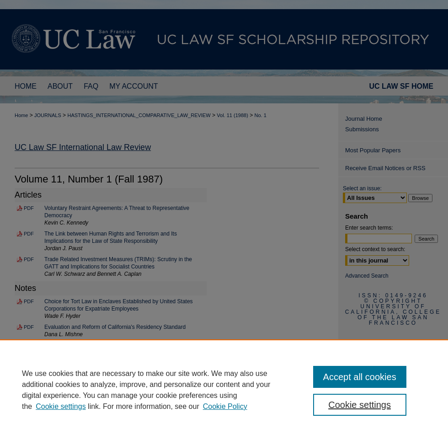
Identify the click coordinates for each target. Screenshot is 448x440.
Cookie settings (60, 406)
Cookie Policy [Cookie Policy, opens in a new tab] (225, 406)
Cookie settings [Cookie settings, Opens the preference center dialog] (359, 405)
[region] (224, 389)
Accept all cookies (359, 377)
